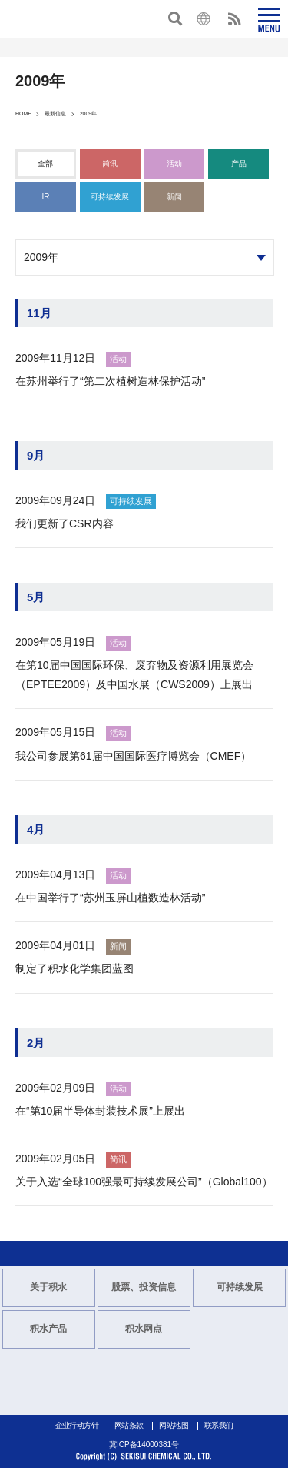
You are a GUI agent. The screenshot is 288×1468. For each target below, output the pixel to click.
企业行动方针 (76, 1425)
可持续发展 (240, 1287)
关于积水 (48, 1287)
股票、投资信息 (143, 1287)
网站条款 (129, 1425)
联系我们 (218, 1425)
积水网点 (143, 1328)
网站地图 (173, 1425)
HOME (23, 113)
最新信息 (55, 113)
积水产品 (48, 1328)
